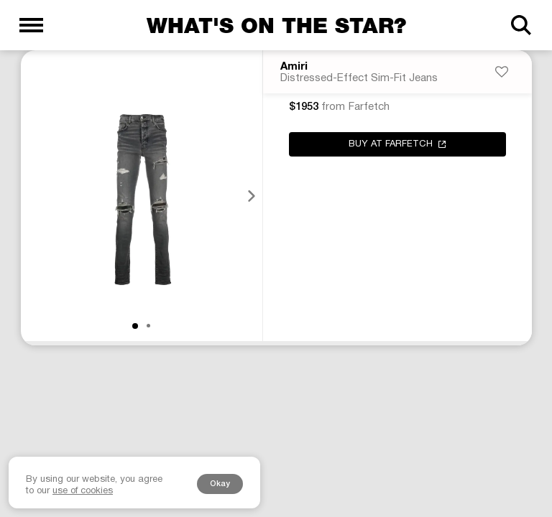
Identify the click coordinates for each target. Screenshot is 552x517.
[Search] (520, 25)
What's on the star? (276, 25)
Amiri (294, 67)
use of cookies (82, 491)
